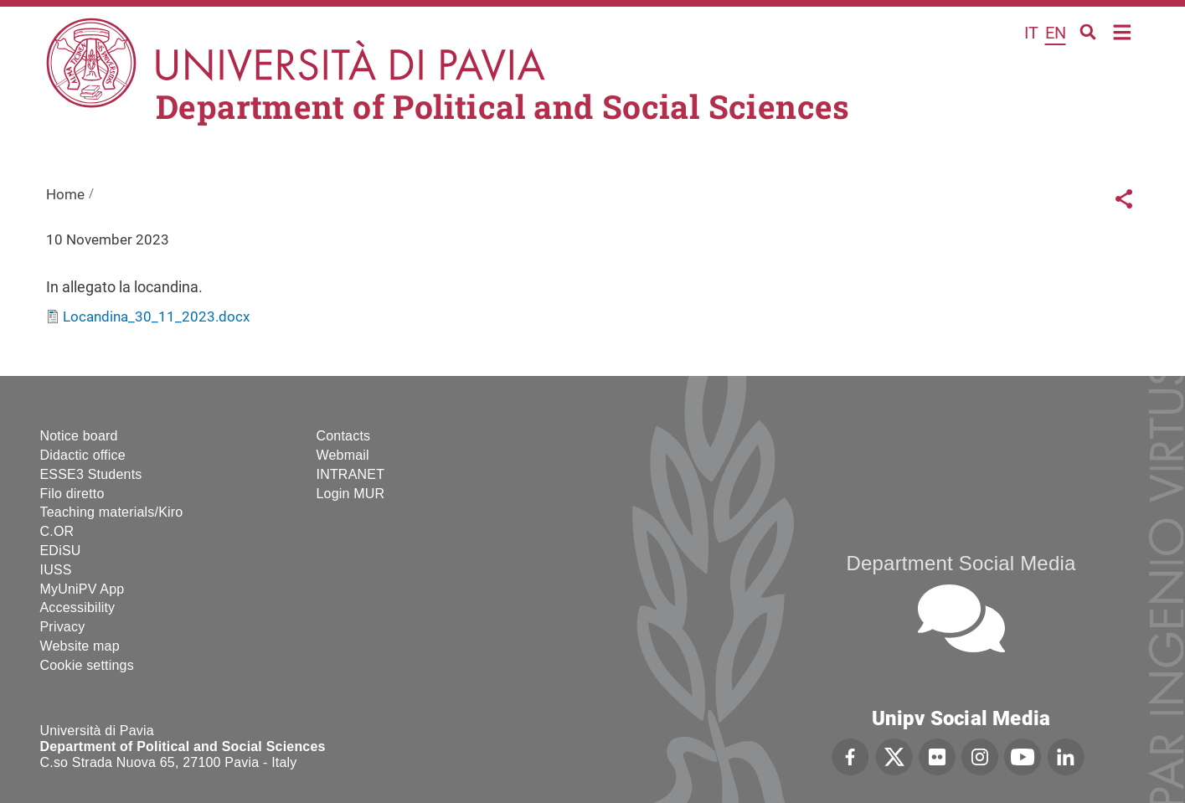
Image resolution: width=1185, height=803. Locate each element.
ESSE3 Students (91, 474)
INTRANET (351, 474)
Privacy (62, 627)
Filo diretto (72, 493)
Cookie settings (87, 665)
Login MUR (351, 493)
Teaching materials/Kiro (111, 512)
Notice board (79, 436)
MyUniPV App (82, 589)
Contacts (344, 436)
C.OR (57, 531)
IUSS (56, 570)
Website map (80, 646)
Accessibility (78, 607)
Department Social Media (960, 563)
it (1031, 33)
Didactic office (83, 455)
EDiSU (60, 550)
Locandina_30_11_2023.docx (156, 316)
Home (1122, 30)
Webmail (343, 455)
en (1055, 33)
